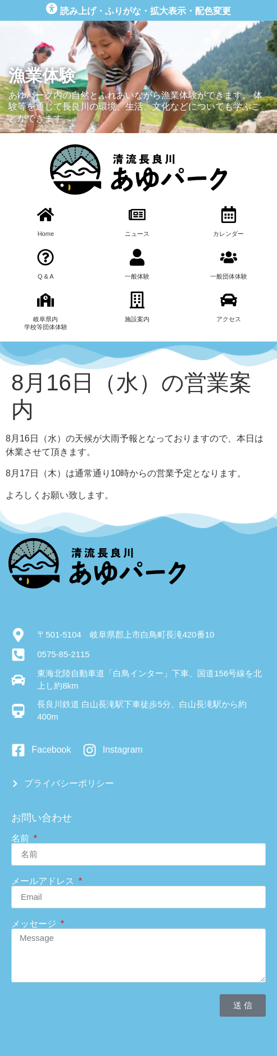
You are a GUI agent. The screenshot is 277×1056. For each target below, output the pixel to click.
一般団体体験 (228, 276)
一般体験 (137, 276)
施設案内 (137, 319)
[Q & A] (45, 257)
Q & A (46, 276)
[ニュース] (137, 214)
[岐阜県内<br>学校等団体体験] (45, 300)
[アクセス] (228, 300)
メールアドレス (43, 881)
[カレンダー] (228, 214)
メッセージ (34, 924)
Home (46, 233)
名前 (21, 838)
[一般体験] (137, 257)
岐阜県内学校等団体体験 (45, 323)
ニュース (137, 233)
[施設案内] (137, 300)
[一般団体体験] (228, 257)
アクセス (228, 319)
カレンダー (228, 233)
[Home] (45, 214)
